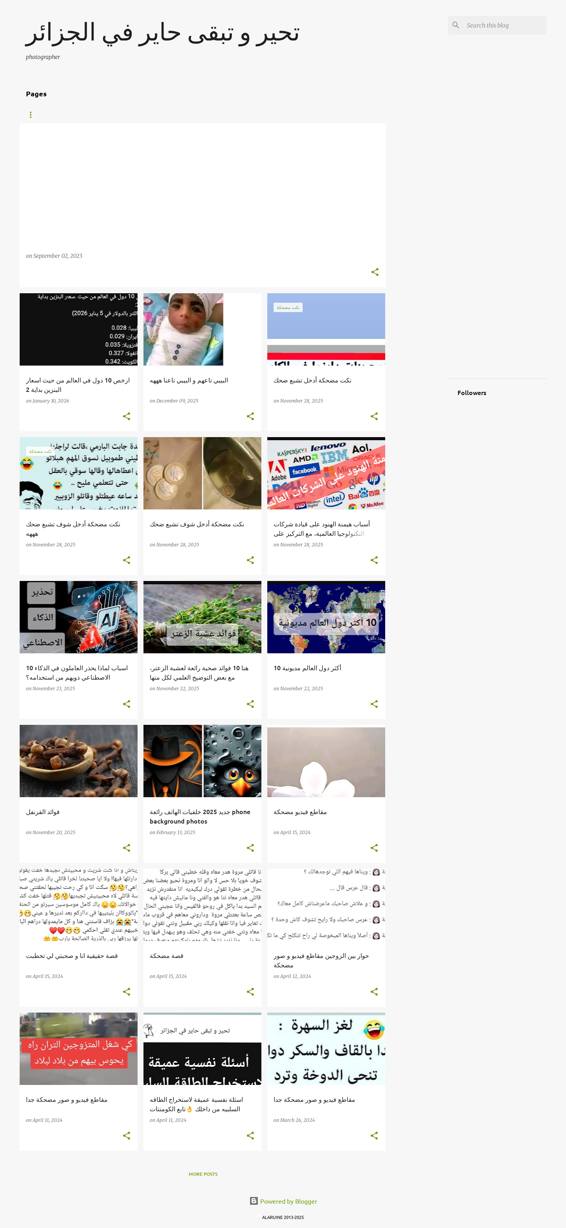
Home (33, 115)
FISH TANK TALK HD (80, 115)
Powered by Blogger (283, 1201)
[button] (375, 272)
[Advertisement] (417, 241)
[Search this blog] (505, 25)
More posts (203, 1174)
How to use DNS (140, 115)
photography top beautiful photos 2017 (230, 115)
